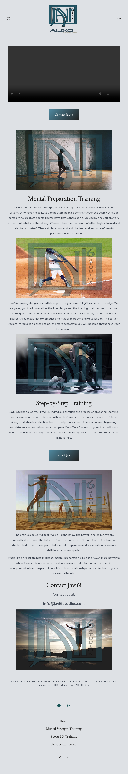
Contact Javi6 (64, 114)
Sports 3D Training (64, 736)
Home (64, 721)
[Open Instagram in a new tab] (69, 705)
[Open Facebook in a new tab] (59, 705)
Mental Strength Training (64, 728)
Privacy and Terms (64, 744)
